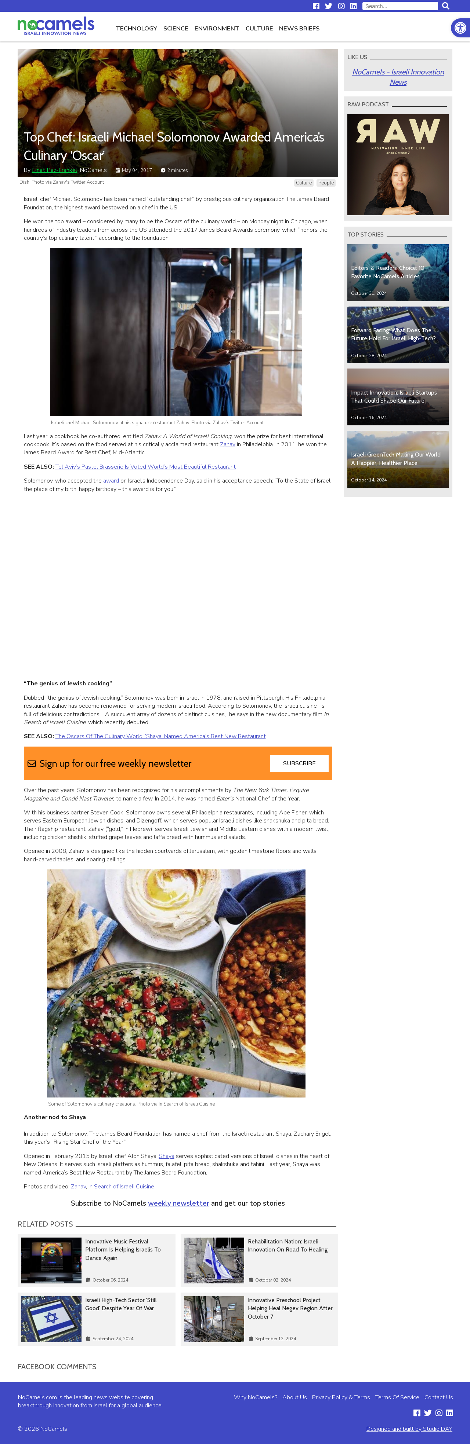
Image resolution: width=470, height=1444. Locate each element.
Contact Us (438, 1397)
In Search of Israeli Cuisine (121, 1187)
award (111, 481)
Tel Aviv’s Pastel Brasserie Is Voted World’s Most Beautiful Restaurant (145, 467)
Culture (259, 28)
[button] (460, 27)
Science (175, 28)
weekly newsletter (178, 1203)
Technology (136, 28)
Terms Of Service (397, 1397)
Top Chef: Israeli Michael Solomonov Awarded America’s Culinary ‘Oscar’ (174, 146)
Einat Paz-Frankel (54, 170)
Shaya (166, 1156)
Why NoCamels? (255, 1397)
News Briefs (299, 28)
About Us (294, 1397)
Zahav (227, 444)
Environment (217, 28)
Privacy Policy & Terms (341, 1397)
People (326, 183)
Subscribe (299, 763)
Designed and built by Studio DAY (409, 1429)
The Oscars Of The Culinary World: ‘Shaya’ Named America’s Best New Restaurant (160, 736)
